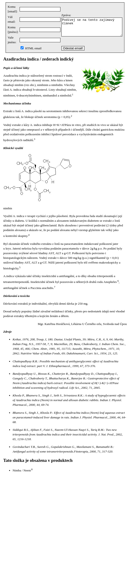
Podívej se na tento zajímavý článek (95, 27)
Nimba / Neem (23, 470)
